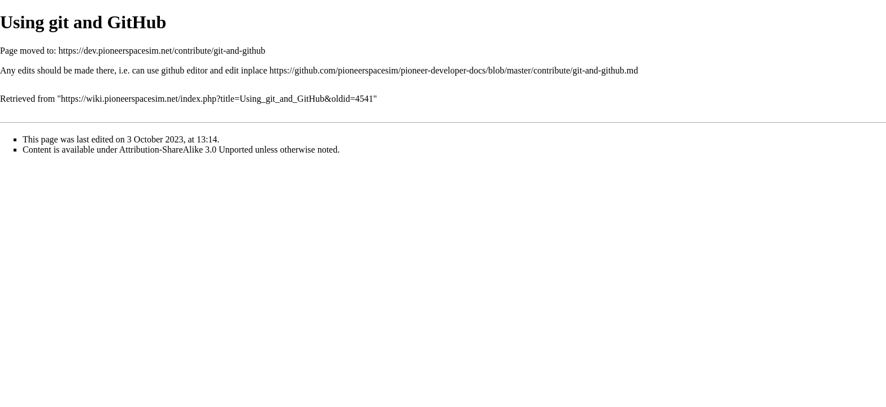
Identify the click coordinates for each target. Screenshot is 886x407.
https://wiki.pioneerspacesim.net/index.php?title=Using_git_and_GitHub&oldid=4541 (217, 98)
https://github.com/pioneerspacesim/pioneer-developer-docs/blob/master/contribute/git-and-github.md (454, 70)
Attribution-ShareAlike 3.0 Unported (186, 149)
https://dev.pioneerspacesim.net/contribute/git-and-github (162, 50)
